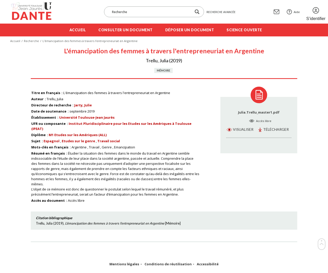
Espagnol (51, 141)
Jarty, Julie (83, 105)
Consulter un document (125, 30)
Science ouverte (244, 30)
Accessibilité (208, 264)
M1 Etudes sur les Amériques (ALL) (78, 135)
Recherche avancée (221, 12)
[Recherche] (150, 12)
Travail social (108, 141)
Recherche (31, 41)
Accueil (77, 30)
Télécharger (276, 129)
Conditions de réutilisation (168, 264)
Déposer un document (189, 30)
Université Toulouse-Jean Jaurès (87, 117)
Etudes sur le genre (78, 141)
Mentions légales (124, 264)
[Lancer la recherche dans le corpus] (197, 12)
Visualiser (243, 129)
